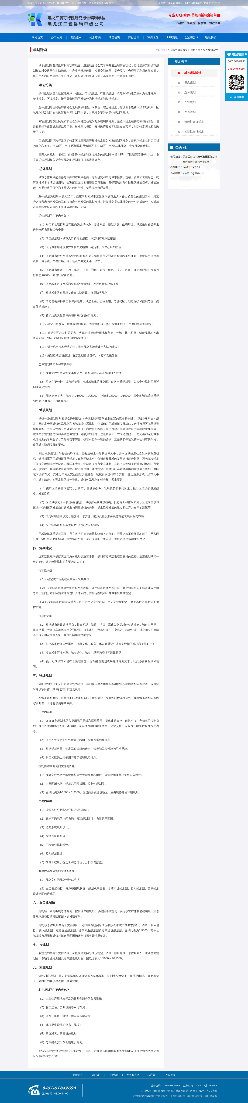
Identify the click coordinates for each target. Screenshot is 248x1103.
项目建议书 (211, 1096)
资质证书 (77, 1074)
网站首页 (37, 37)
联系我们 (210, 37)
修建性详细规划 (194, 121)
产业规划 (190, 102)
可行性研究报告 (159, 1096)
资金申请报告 (177, 1096)
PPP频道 (172, 37)
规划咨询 (195, 49)
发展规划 (190, 111)
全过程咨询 (191, 37)
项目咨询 (114, 37)
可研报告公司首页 (178, 49)
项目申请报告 (194, 1096)
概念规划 (190, 82)
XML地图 (212, 1090)
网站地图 (170, 1074)
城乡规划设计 (210, 49)
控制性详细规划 (194, 131)
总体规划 (190, 92)
